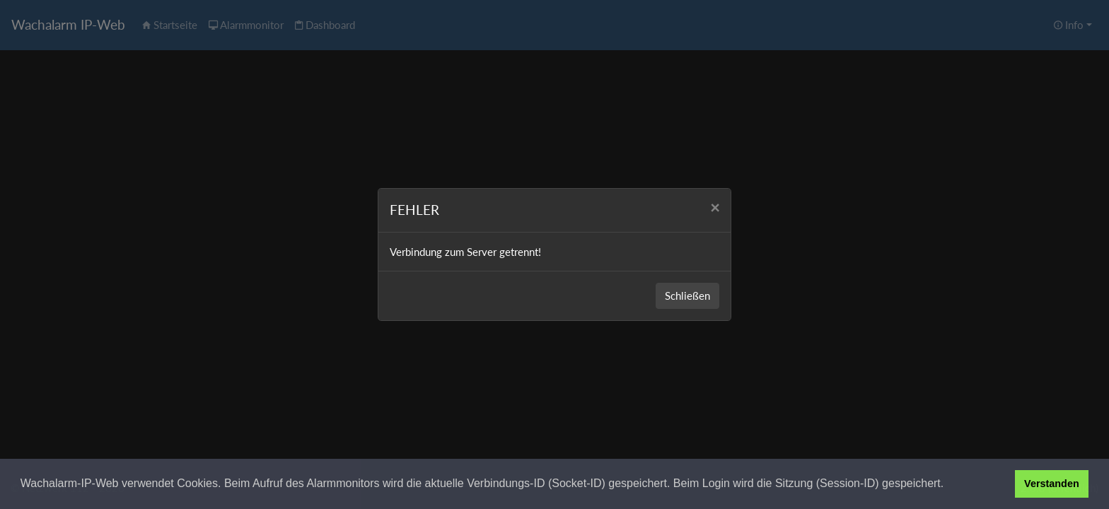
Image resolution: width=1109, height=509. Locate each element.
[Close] (715, 208)
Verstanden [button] (1051, 483)
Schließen (687, 295)
